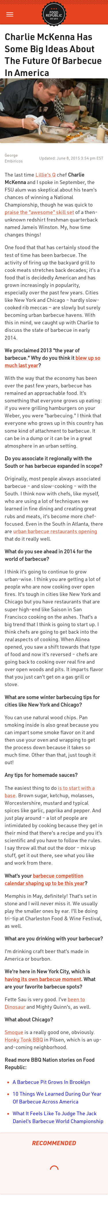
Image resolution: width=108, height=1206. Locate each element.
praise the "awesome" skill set (39, 212)
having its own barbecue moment (43, 979)
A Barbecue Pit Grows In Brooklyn (51, 1082)
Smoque (14, 1032)
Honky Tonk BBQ (24, 1039)
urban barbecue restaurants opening (55, 531)
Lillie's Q (45, 174)
